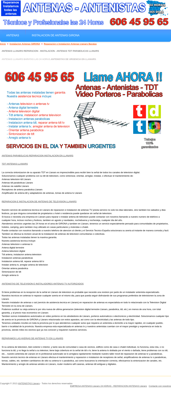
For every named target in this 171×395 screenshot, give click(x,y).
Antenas (12, 35)
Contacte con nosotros (160, 386)
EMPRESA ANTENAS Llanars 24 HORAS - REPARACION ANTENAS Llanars (108, 386)
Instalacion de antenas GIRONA (56, 35)
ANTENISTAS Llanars (29, 383)
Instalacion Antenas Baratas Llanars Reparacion (44, 42)
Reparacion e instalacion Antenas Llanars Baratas (70, 44)
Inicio (3, 44)
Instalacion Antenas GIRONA (25, 44)
